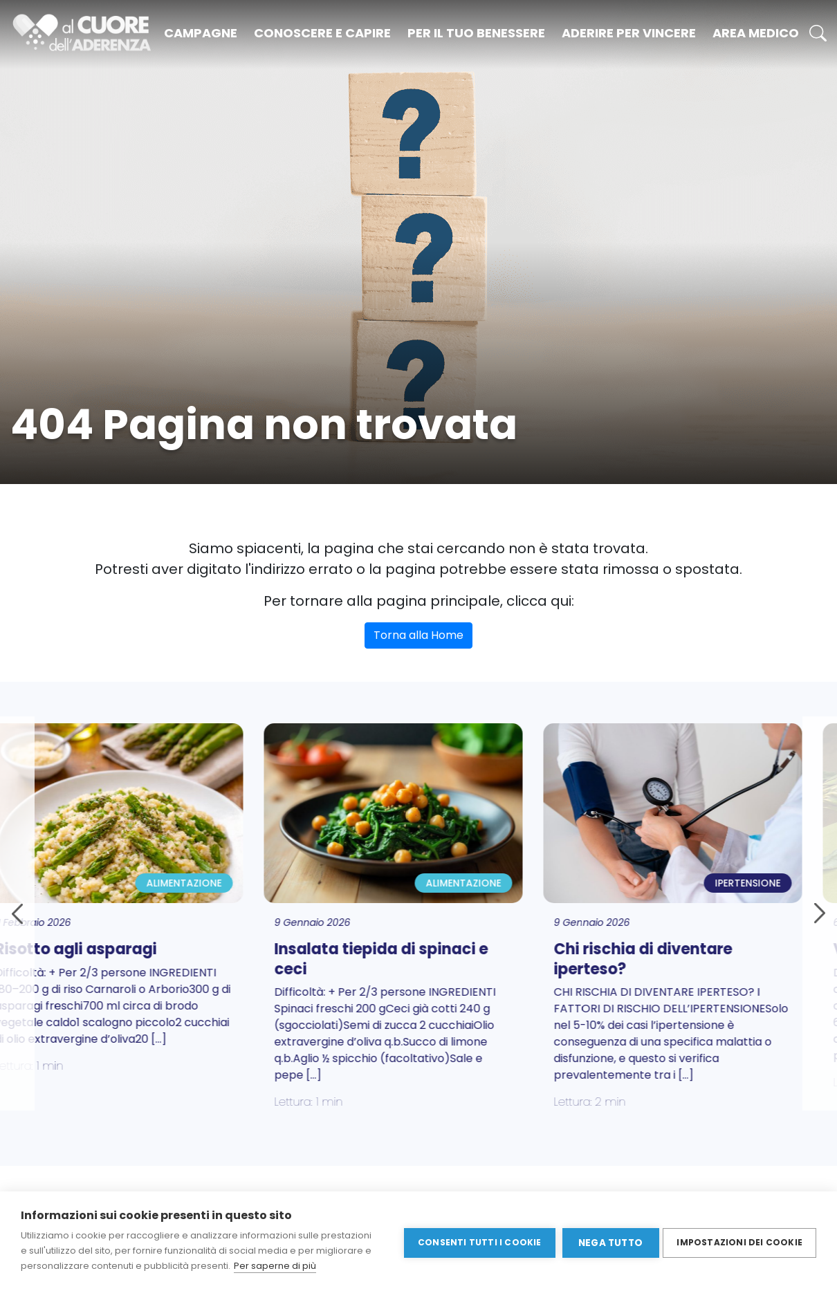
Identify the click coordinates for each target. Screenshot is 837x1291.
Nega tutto (608, 1241)
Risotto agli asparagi (102, 949)
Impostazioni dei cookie (739, 1241)
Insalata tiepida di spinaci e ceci (407, 959)
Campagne (200, 32)
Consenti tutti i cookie (477, 1241)
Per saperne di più (275, 1265)
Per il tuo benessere (476, 32)
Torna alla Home (418, 635)
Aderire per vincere (629, 32)
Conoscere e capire (322, 32)
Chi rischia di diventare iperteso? (669, 959)
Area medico (755, 32)
